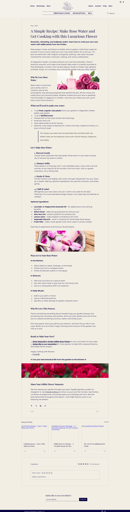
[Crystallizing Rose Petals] (95, 432)
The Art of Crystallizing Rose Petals (94, 445)
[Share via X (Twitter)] (36, 406)
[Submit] (83, 499)
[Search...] (115, 13)
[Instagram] (120, 2)
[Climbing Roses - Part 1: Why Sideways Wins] (34, 432)
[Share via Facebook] (31, 406)
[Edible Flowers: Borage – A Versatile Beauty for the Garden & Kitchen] (65, 432)
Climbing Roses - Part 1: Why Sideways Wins (34, 445)
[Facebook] (123, 2)
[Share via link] (45, 406)
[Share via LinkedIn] (41, 406)
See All (106, 422)
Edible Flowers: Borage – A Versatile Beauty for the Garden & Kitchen (64, 445)
